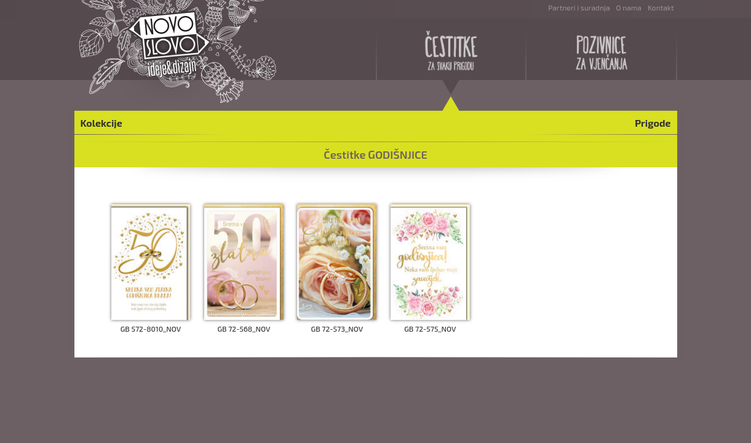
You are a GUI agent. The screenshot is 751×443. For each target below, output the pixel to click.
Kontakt (661, 7)
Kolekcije (101, 123)
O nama (629, 7)
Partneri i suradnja (579, 7)
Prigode (652, 123)
